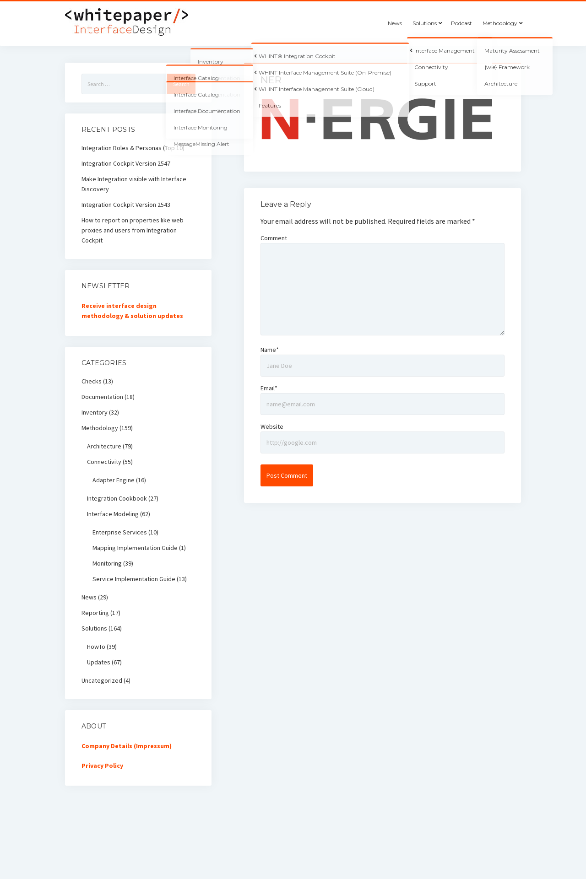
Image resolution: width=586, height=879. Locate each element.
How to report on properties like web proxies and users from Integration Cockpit (132, 230)
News (395, 23)
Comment (273, 238)
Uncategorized (101, 680)
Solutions (424, 23)
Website (271, 426)
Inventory (94, 412)
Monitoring (107, 563)
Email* (268, 388)
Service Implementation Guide (133, 579)
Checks (91, 381)
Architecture (104, 446)
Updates (98, 662)
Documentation (102, 397)
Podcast (461, 23)
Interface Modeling (113, 514)
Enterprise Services (119, 532)
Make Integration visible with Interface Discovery (133, 184)
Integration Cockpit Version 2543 (125, 204)
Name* (269, 349)
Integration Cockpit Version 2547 (125, 163)
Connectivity (104, 462)
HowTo (96, 646)
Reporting (95, 613)
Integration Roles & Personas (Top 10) (132, 148)
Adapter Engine (113, 480)
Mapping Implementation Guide (135, 548)
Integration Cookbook (117, 498)
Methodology (500, 23)
